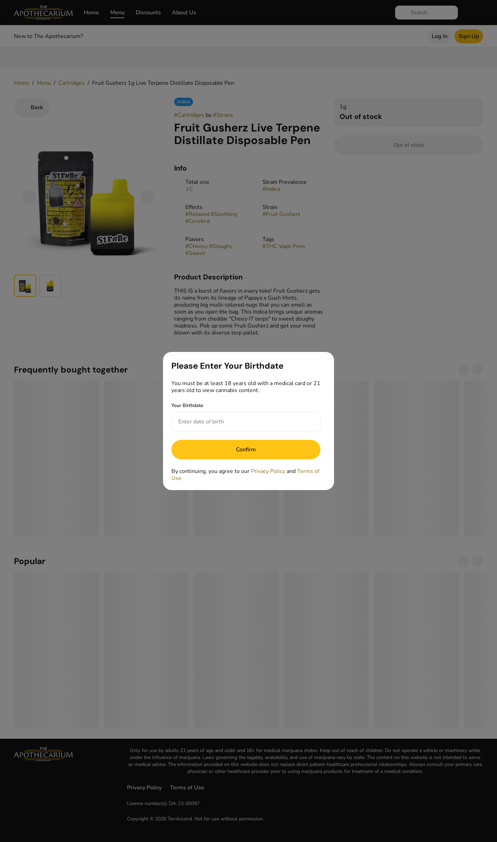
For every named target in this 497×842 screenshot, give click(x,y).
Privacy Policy (268, 471)
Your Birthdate (187, 405)
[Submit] (245, 449)
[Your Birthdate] (238, 422)
